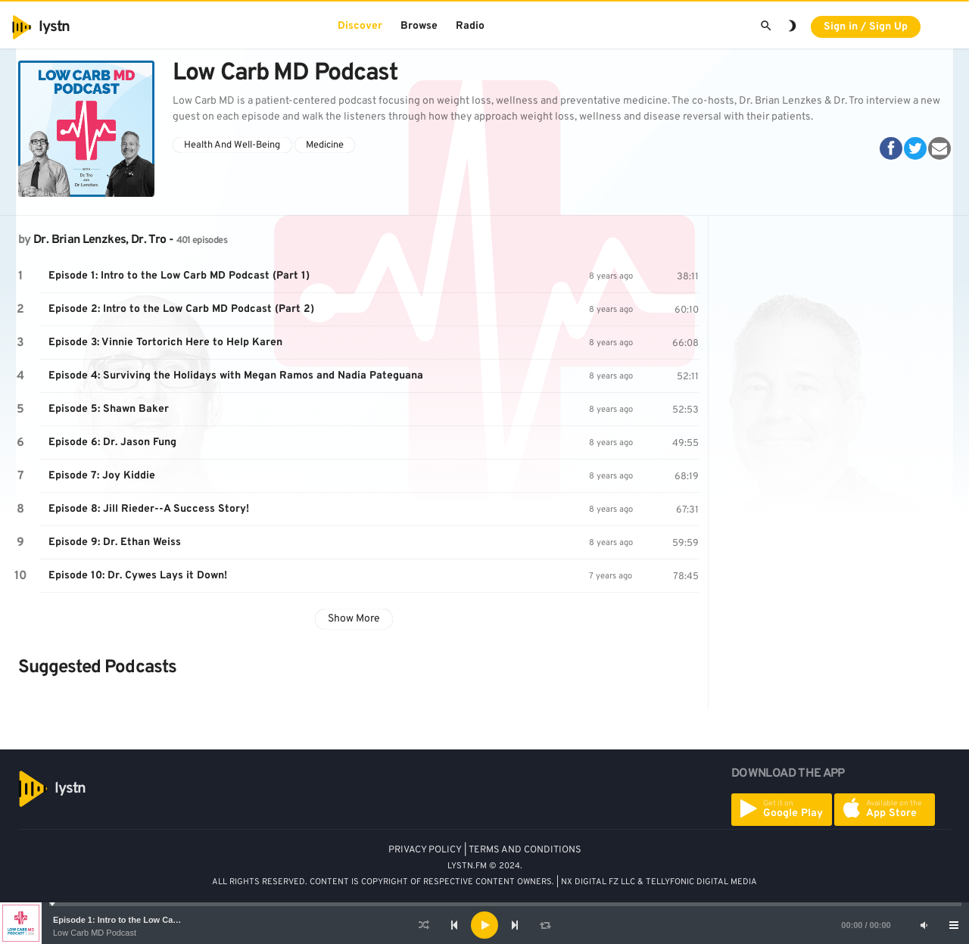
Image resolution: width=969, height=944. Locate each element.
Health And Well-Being (232, 145)
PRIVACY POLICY (425, 850)
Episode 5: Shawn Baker (108, 409)
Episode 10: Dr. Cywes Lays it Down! (137, 575)
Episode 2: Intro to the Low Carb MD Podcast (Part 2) (181, 309)
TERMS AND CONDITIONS (525, 850)
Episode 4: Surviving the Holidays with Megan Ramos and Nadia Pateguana (235, 375)
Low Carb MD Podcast (94, 932)
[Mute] (923, 925)
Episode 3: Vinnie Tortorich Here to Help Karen (165, 342)
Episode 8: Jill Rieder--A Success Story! (148, 509)
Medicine (325, 145)
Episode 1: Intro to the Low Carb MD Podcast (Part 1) (157, 919)
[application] (484, 925)
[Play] (484, 925)
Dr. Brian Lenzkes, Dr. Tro (99, 240)
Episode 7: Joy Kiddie (101, 475)
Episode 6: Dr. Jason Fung (112, 442)
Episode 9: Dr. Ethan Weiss (114, 542)
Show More (354, 618)
